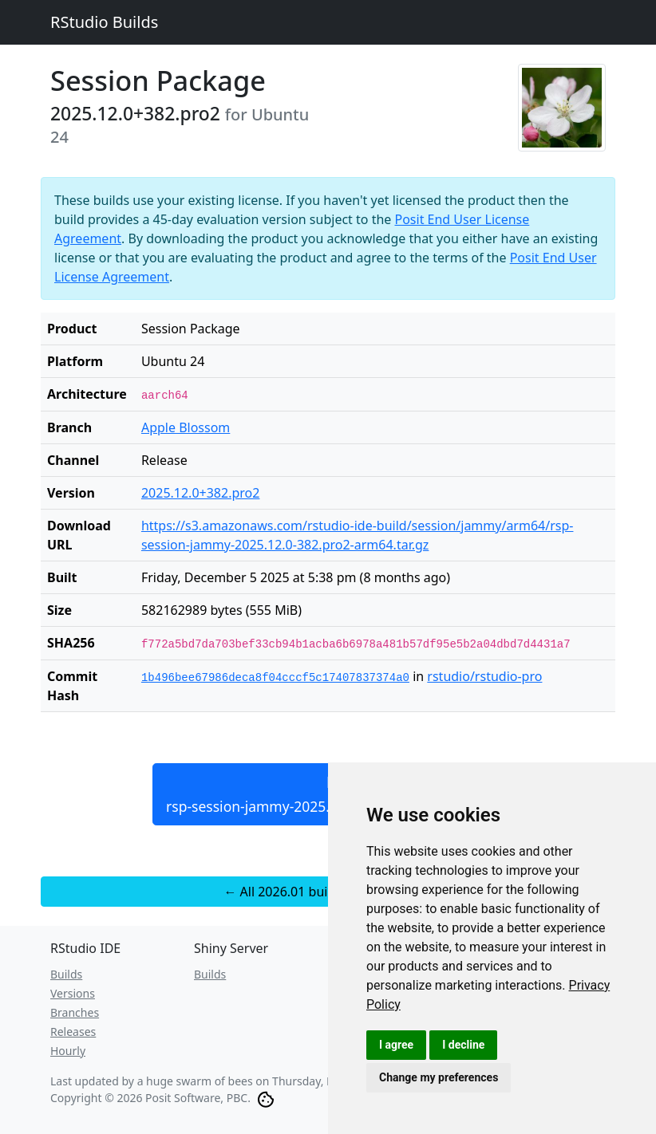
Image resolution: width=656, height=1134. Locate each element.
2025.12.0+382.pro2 (200, 493)
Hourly (67, 1050)
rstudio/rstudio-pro (484, 676)
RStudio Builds (104, 22)
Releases (73, 1031)
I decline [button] (463, 1044)
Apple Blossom (185, 427)
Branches (74, 1012)
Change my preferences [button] (438, 1077)
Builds (66, 974)
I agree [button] (396, 1044)
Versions (72, 993)
